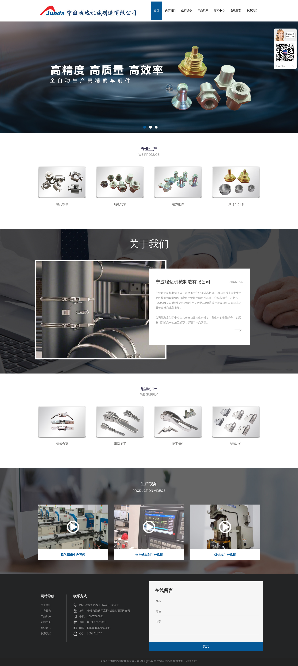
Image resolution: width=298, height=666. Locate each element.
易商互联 (191, 661)
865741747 (94, 633)
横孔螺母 (62, 204)
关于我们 (170, 10)
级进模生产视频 (225, 554)
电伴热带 (167, 661)
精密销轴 (120, 204)
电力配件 (178, 204)
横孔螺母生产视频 (73, 554)
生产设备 (186, 10)
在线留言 (235, 10)
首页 (156, 10)
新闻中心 (219, 10)
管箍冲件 (236, 443)
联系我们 (252, 10)
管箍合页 (62, 443)
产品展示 (203, 10)
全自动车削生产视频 (149, 554)
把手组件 (178, 443)
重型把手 (120, 443)
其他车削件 (236, 204)
